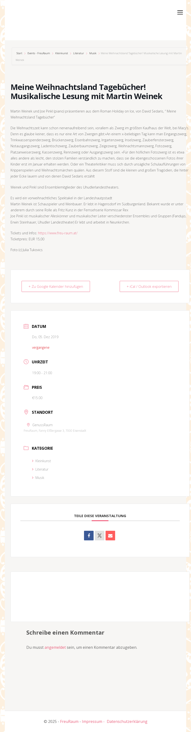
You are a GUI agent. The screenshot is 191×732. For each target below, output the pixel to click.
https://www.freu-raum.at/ (58, 233)
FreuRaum (69, 721)
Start (20, 53)
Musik (92, 53)
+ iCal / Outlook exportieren (149, 286)
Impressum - (93, 721)
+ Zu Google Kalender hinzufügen (55, 286)
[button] (22, 19)
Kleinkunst (61, 53)
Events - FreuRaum (39, 53)
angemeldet (55, 647)
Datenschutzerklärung (127, 721)
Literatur (78, 53)
